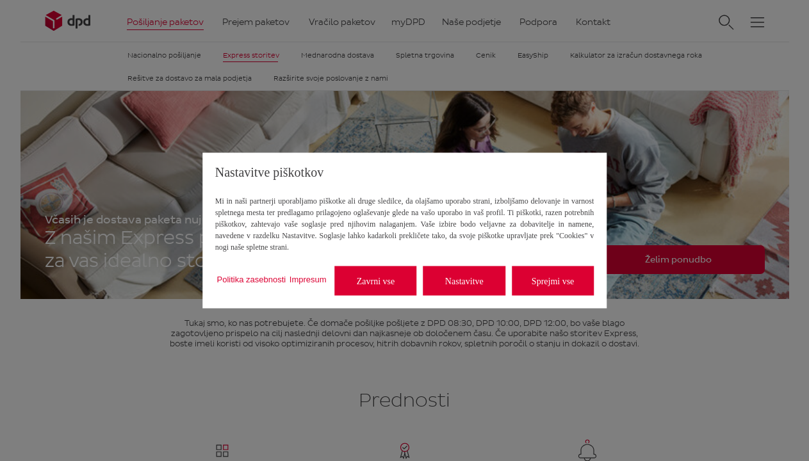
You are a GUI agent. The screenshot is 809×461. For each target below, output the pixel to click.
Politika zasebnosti (251, 279)
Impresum (308, 279)
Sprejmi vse (553, 281)
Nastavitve (464, 281)
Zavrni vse (376, 281)
